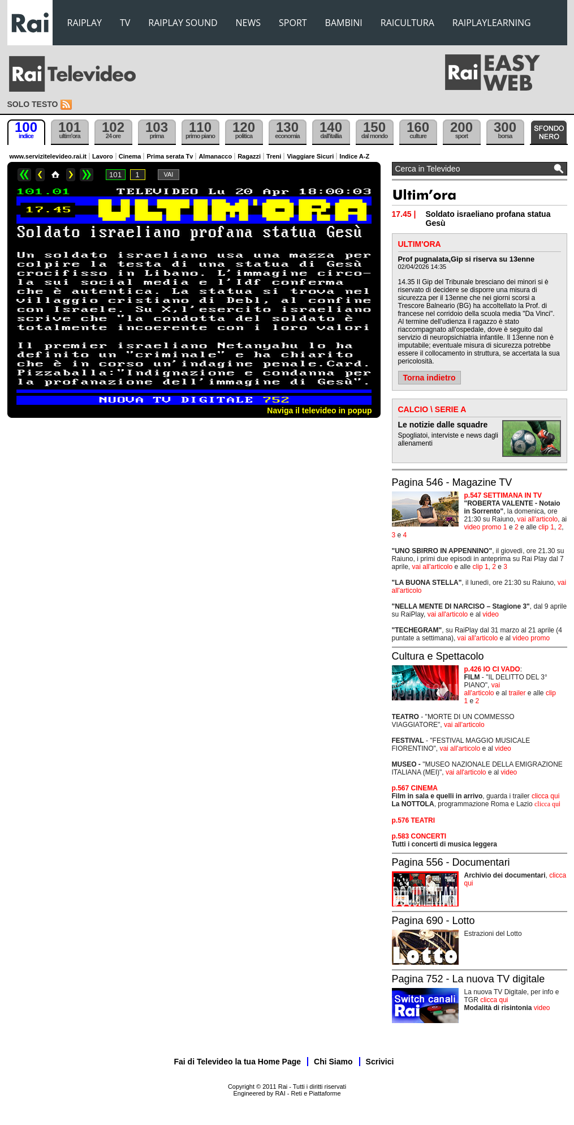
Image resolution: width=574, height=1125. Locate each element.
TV (125, 22)
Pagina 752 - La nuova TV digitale (468, 979)
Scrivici (380, 1061)
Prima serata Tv (169, 156)
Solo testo (32, 104)
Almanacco (215, 156)
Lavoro (102, 156)
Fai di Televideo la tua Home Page (237, 1061)
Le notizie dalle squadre (443, 424)
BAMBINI (343, 22)
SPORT (293, 22)
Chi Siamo (333, 1061)
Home (55, 174)
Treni (273, 156)
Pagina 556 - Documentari (451, 862)
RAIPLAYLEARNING (491, 22)
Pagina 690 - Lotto (433, 920)
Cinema (130, 156)
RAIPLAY (84, 22)
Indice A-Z (354, 156)
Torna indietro (429, 377)
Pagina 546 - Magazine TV (452, 482)
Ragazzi (249, 156)
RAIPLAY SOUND (182, 22)
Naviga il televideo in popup (319, 410)
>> (86, 174)
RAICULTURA (407, 22)
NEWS (248, 22)
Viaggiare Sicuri (310, 156)
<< (24, 174)
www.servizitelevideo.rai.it (48, 156)
